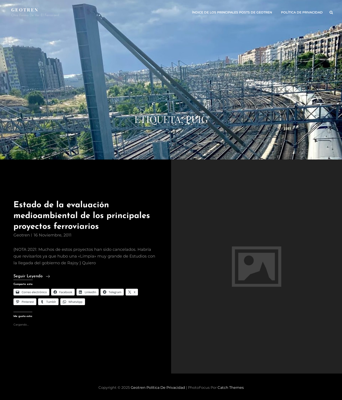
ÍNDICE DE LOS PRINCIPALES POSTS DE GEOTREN (232, 12)
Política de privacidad (302, 12)
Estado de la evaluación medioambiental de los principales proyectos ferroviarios (81, 216)
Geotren (24, 10)
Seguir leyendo (31, 276)
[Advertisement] (171, 78)
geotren (21, 235)
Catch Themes (231, 387)
